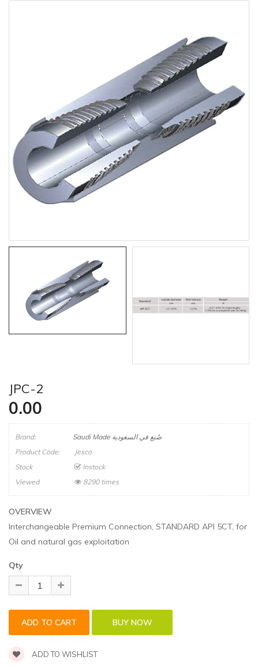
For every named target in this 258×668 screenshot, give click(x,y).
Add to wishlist (53, 654)
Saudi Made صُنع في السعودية (117, 436)
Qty (16, 565)
